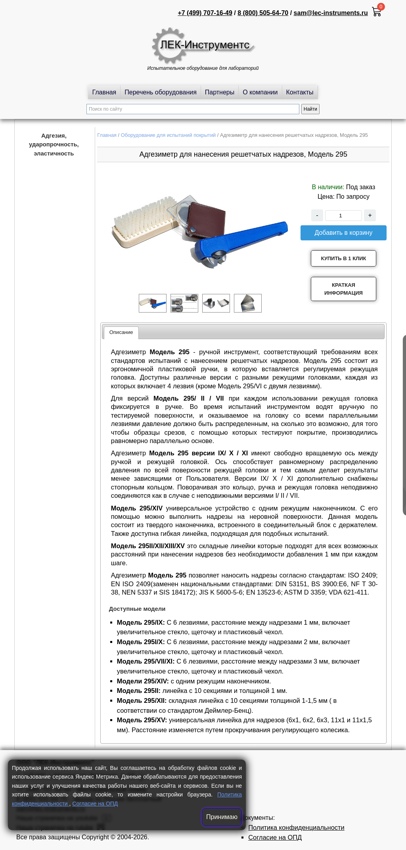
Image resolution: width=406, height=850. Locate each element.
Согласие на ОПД (95, 803)
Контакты (300, 92)
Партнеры (219, 92)
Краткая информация (343, 289)
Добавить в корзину (343, 232)
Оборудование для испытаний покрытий (168, 135)
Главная (104, 92)
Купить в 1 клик (343, 258)
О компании (260, 92)
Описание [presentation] (121, 332)
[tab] (121, 332)
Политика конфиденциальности (296, 827)
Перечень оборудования (160, 92)
